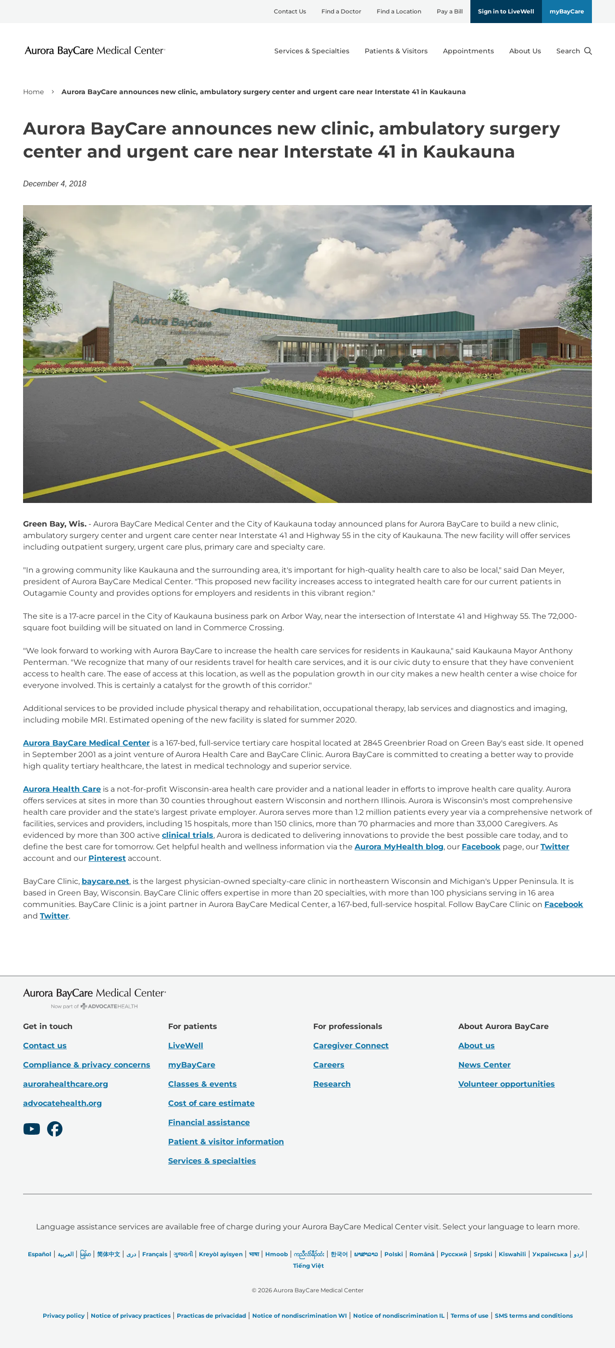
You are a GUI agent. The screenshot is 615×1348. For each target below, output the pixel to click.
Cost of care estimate (211, 1103)
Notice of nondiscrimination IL (398, 1315)
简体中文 (108, 1254)
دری (131, 1254)
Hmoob (276, 1254)
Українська (549, 1254)
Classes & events (202, 1084)
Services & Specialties (311, 51)
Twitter (555, 846)
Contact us (45, 1045)
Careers (328, 1064)
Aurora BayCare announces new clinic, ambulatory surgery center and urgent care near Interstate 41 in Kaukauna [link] (264, 91)
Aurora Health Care (62, 789)
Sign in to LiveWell (506, 11)
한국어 (339, 1254)
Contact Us (290, 11)
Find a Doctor (341, 11)
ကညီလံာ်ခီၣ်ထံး (309, 1254)
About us (476, 1045)
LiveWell (185, 1045)
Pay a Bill (450, 11)
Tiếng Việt (308, 1265)
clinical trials (187, 835)
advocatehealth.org (62, 1103)
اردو (578, 1254)
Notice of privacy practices (131, 1315)
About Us (525, 51)
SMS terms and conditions (534, 1315)
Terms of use (470, 1315)
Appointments (468, 51)
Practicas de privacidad (211, 1315)
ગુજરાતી (183, 1254)
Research (332, 1084)
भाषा (254, 1254)
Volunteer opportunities (506, 1084)
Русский (454, 1254)
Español (39, 1254)
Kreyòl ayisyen (221, 1254)
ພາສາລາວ (366, 1254)
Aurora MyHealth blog (399, 846)
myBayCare (567, 11)
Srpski (483, 1254)
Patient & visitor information (226, 1141)
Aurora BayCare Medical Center (86, 743)
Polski (393, 1254)
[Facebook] (54, 1130)
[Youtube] (31, 1130)
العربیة (66, 1254)
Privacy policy (64, 1315)
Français (154, 1254)
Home (33, 91)
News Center (484, 1064)
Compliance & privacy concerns (86, 1064)
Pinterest (107, 858)
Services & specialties (212, 1160)
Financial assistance (209, 1122)
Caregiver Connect (351, 1045)
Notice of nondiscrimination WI (299, 1315)
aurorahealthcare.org (65, 1084)
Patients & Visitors (396, 51)
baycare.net (105, 881)
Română (421, 1254)
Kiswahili (512, 1254)
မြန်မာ (85, 1254)
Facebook (481, 846)
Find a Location (399, 11)
